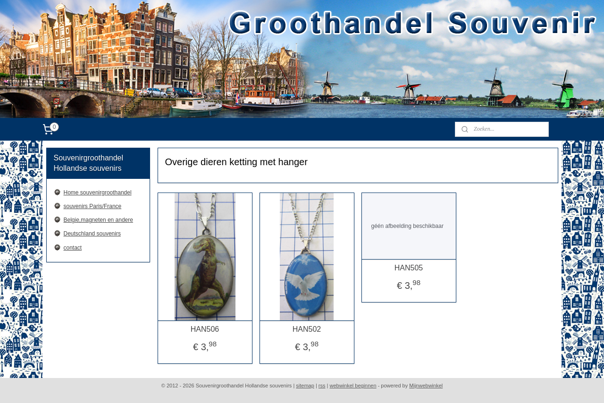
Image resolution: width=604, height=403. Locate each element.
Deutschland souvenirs (92, 233)
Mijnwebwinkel (426, 385)
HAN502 (306, 329)
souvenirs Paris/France (93, 206)
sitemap (305, 385)
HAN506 (204, 329)
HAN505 (408, 268)
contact (73, 247)
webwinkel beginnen (353, 385)
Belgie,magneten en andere (98, 220)
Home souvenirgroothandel (98, 192)
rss (322, 385)
